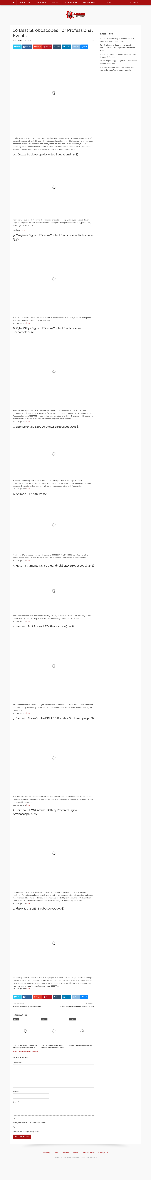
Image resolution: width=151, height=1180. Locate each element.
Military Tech (88, 2)
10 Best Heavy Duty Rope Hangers (27, 1006)
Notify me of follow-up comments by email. (30, 1123)
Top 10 (16, 1019)
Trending (46, 1153)
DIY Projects (105, 2)
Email (16, 1102)
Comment (17, 1062)
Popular (65, 1153)
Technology (24, 2)
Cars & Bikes (41, 2)
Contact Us (103, 1153)
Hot (56, 1153)
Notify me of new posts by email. (26, 1131)
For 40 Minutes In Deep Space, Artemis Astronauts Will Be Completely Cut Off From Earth (118, 48)
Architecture (71, 2)
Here (23, 230)
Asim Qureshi (17, 40)
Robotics (56, 2)
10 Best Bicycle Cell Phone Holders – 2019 (76, 1006)
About (75, 1153)
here (28, 323)
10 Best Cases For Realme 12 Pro (80, 1045)
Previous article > (31, 1051)
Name (16, 1091)
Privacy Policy (88, 1153)
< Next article (18, 1051)
